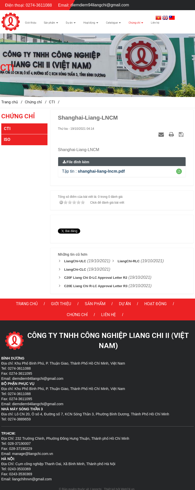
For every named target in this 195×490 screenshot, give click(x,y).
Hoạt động (155, 303)
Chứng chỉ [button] (135, 24)
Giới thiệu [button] (30, 22)
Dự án (125, 303)
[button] (179, 171)
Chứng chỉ (77, 314)
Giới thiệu (61, 303)
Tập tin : (93, 171)
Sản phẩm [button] (51, 24)
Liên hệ (108, 314)
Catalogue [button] (113, 24)
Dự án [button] (71, 24)
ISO (7, 139)
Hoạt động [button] (90, 24)
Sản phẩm (95, 303)
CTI (7, 128)
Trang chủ (27, 303)
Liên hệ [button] (155, 22)
